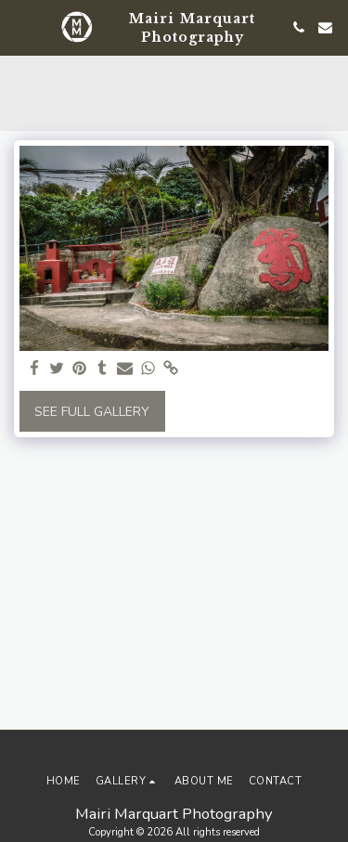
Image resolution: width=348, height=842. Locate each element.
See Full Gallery (91, 412)
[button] (20, 26)
